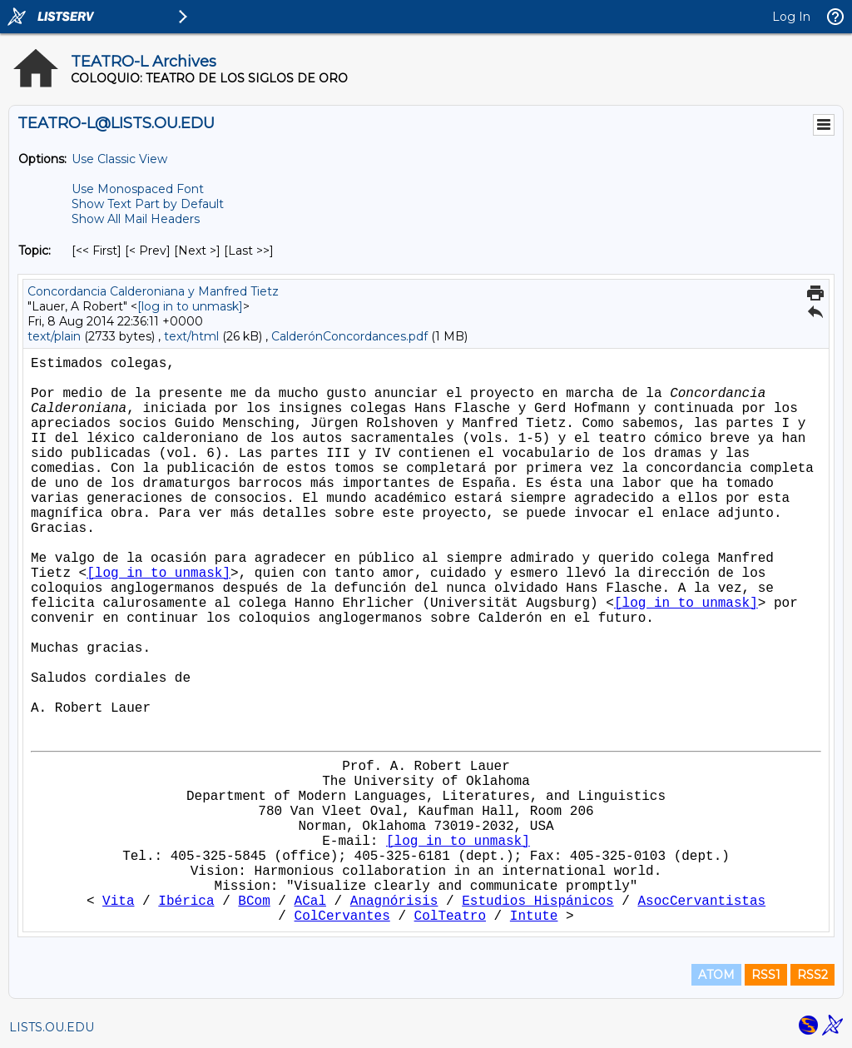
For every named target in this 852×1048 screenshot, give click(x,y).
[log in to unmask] (190, 306)
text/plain (54, 336)
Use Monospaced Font (138, 188)
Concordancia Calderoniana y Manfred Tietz (153, 291)
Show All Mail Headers (136, 218)
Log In (791, 16)
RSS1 (765, 974)
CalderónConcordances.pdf (351, 336)
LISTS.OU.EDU (51, 1027)
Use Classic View (119, 158)
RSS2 (812, 974)
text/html (191, 336)
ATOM (716, 974)
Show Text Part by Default (148, 203)
